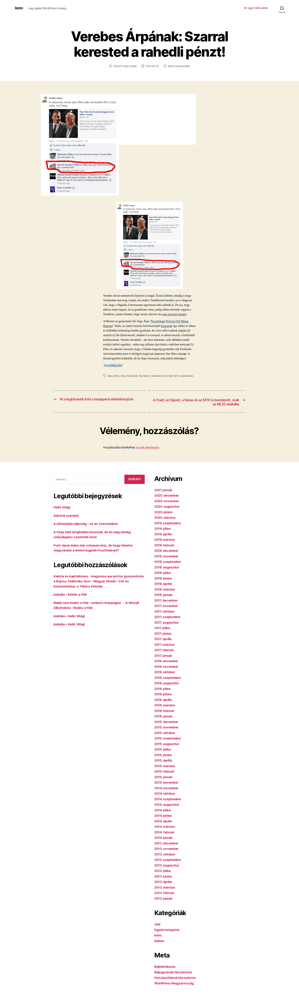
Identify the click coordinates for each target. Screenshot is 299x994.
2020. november (167, 501)
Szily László (129, 66)
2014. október (165, 794)
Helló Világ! (63, 507)
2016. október (165, 672)
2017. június (163, 634)
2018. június (164, 578)
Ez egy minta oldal (255, 8)
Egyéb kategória (167, 930)
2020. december (167, 496)
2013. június (164, 876)
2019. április (164, 534)
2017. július (163, 628)
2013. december (167, 843)
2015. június (164, 755)
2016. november (167, 667)
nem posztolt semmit (174, 314)
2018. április (164, 584)
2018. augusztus (167, 567)
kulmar (159, 941)
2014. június (164, 816)
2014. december (167, 783)
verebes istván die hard (165, 375)
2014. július (163, 810)
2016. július (163, 689)
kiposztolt (166, 325)
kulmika (60, 595)
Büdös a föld (79, 595)
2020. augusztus (167, 507)
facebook (132, 375)
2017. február (164, 650)
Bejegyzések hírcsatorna (174, 972)
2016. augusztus (167, 683)
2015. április (164, 760)
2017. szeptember (168, 617)
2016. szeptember (168, 678)
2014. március (165, 827)
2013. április (164, 882)
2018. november (167, 556)
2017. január (163, 656)
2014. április (164, 821)
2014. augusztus (167, 805)
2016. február (165, 711)
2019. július (163, 529)
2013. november (167, 849)
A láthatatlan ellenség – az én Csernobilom (87, 524)
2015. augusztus (167, 744)
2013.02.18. (152, 66)
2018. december (167, 551)
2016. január (164, 716)
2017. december (167, 601)
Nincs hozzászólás (179, 66)
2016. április (164, 700)
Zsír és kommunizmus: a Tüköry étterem (86, 586)
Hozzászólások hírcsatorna (175, 978)
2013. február (165, 893)
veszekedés (188, 375)
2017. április (163, 639)
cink (123, 375)
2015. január (164, 777)
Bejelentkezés (165, 967)
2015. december (167, 722)
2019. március (165, 540)
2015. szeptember (168, 738)
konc (19, 8)
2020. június (164, 512)
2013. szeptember (168, 860)
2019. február (165, 545)
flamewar (144, 375)
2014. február (165, 832)
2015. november (167, 727)
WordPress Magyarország (175, 983)
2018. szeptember (168, 562)
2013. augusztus (167, 865)
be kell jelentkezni (147, 447)
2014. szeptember (168, 799)
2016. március (165, 705)
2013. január (164, 899)
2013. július (163, 871)
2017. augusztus (167, 623)
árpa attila (113, 375)
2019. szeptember (168, 523)
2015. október (165, 733)
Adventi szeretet (67, 516)
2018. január (164, 595)
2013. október (165, 854)
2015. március (165, 766)
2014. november (167, 788)
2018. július (163, 573)
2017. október (165, 612)
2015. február (165, 772)
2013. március (165, 888)
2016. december (167, 661)
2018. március (165, 589)
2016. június (164, 694)
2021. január (164, 490)
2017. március (165, 645)
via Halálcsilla (113, 365)
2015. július (163, 749)
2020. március (165, 518)
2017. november (167, 606)
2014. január (164, 838)
